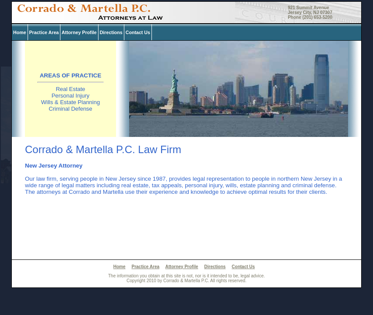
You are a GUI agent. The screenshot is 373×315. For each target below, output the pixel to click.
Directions (111, 32)
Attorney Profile (79, 32)
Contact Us (138, 32)
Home (19, 32)
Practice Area (44, 32)
